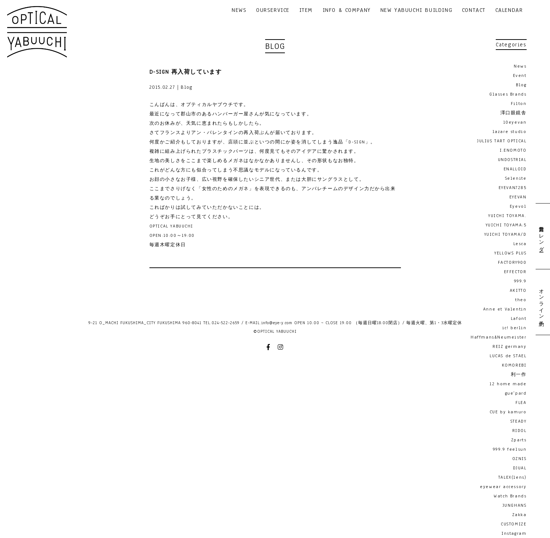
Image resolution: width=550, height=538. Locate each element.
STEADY (518, 421)
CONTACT (474, 10)
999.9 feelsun (510, 449)
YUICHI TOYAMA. (507, 216)
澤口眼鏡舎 (513, 113)
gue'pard (516, 393)
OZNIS (519, 458)
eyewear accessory (503, 486)
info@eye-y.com (276, 323)
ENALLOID (515, 169)
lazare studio (510, 131)
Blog (521, 85)
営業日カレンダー (541, 236)
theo (520, 300)
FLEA (521, 402)
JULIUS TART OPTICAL (501, 141)
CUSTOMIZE (513, 524)
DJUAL (520, 468)
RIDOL (519, 430)
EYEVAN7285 (513, 187)
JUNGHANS (515, 505)
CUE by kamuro (508, 412)
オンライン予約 (541, 301)
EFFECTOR (515, 272)
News (520, 66)
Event (520, 75)
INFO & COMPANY (347, 10)
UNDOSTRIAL (512, 159)
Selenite (516, 178)
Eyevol (518, 206)
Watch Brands (510, 496)
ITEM (306, 10)
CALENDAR (509, 10)
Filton (519, 103)
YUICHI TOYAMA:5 (506, 225)
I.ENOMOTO (513, 150)
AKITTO (518, 290)
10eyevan (515, 122)
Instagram (514, 533)
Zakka (519, 515)
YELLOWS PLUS (510, 253)
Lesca (520, 244)
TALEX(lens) (512, 477)
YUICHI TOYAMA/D (505, 234)
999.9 (520, 281)
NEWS (239, 10)
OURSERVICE (273, 10)
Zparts (519, 440)
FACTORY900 (512, 262)
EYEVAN (518, 197)
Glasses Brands (507, 94)
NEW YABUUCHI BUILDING (416, 10)
